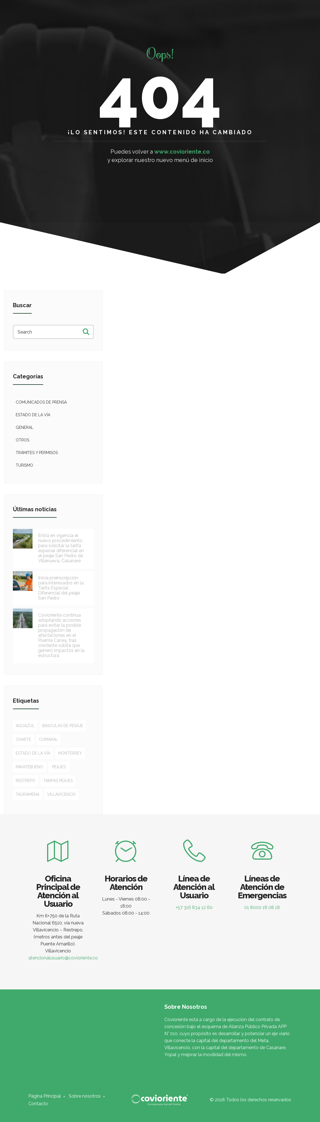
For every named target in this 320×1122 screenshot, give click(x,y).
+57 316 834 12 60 (194, 907)
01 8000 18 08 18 (262, 907)
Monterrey (70, 753)
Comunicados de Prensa (41, 402)
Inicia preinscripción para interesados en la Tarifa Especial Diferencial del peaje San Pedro (61, 588)
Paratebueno (29, 767)
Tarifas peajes (58, 780)
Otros (22, 440)
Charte (23, 739)
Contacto (38, 1103)
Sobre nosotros (85, 1096)
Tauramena (27, 794)
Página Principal (44, 1096)
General (24, 427)
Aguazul (25, 725)
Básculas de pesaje (62, 725)
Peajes (59, 767)
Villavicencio (61, 794)
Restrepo (25, 780)
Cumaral (48, 739)
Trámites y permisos (37, 452)
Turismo (24, 465)
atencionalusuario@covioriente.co (63, 958)
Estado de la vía (33, 415)
